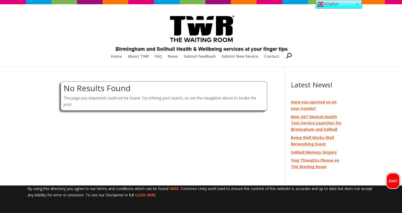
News (173, 57)
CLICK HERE (145, 194)
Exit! (393, 180)
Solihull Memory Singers (314, 152)
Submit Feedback (200, 57)
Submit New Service (240, 57)
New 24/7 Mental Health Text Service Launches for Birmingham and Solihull (316, 123)
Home (116, 57)
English (328, 4)
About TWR (138, 57)
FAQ (158, 57)
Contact (271, 57)
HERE (174, 188)
